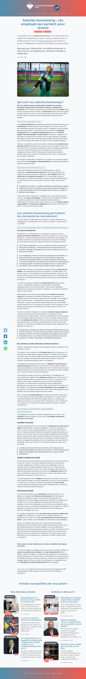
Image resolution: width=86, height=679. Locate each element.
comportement (49, 659)
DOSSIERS (9, 617)
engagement (8, 614)
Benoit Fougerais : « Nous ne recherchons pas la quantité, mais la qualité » (71, 623)
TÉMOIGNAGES (10, 637)
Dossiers (37, 13)
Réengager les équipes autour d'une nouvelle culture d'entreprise (71, 600)
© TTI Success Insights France (34, 673)
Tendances (44, 13)
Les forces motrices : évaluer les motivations (31, 619)
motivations (8, 612)
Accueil (22, 13)
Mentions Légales (56, 673)
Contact (47, 673)
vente (46, 613)
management (38, 31)
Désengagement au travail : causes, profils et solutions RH (30, 600)
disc (16, 654)
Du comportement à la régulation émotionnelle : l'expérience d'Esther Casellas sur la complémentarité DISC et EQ (31, 643)
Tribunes (63, 13)
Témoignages (54, 13)
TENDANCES (9, 597)
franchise (54, 636)
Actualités (29, 13)
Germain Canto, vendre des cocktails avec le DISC (71, 646)
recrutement (47, 31)
